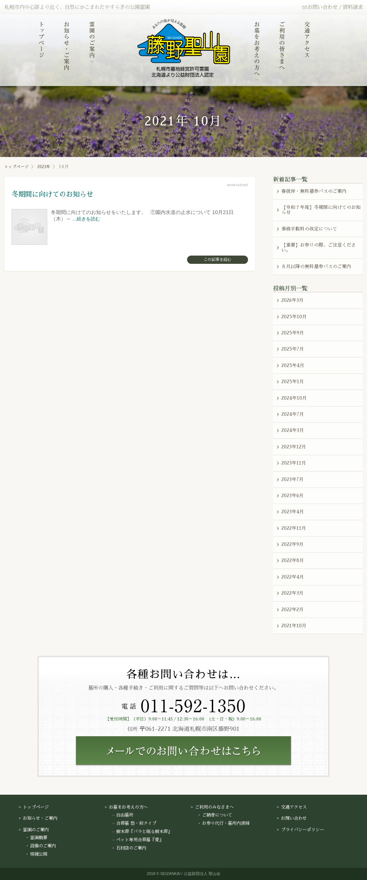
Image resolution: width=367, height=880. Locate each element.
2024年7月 (292, 414)
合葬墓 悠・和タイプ (134, 823)
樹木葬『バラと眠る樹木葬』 (142, 831)
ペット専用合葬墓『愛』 (137, 840)
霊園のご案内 (34, 830)
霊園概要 (36, 838)
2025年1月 (292, 381)
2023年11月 (293, 463)
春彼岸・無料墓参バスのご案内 (314, 191)
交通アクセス (292, 807)
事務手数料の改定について (309, 229)
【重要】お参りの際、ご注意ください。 (318, 247)
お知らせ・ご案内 (38, 818)
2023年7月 (292, 479)
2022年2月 (292, 609)
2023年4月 (292, 511)
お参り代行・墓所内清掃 (223, 823)
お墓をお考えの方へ (126, 807)
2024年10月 (294, 398)
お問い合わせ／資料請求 (332, 7)
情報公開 (36, 854)
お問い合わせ (292, 818)
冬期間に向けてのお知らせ (58, 194)
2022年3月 (292, 593)
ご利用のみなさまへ (212, 807)
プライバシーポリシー (300, 830)
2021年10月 (293, 625)
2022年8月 (292, 560)
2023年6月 (292, 495)
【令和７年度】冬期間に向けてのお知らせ (321, 210)
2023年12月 (293, 446)
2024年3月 (292, 430)
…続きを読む (87, 219)
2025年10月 (294, 316)
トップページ (18, 167)
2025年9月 (292, 332)
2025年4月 (292, 365)
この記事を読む (217, 259)
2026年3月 (292, 300)
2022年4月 (292, 577)
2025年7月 (292, 349)
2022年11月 (293, 528)
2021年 (48, 167)
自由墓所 (122, 815)
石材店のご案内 (129, 848)
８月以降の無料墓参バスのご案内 (316, 266)
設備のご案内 (41, 846)
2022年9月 (292, 544)
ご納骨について (215, 815)
